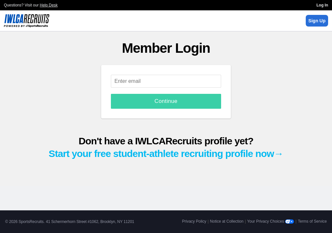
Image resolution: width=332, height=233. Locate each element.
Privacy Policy (194, 221)
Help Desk (49, 5)
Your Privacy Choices (270, 221)
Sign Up (317, 20)
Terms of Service (312, 221)
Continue (166, 101)
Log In (322, 5)
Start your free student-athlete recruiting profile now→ (166, 153)
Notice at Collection (226, 221)
